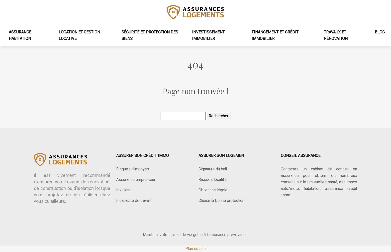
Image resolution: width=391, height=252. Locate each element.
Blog (380, 32)
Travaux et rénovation (336, 35)
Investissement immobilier (208, 35)
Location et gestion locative (79, 35)
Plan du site (195, 249)
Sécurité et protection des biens (149, 35)
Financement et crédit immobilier (275, 35)
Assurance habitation (20, 35)
